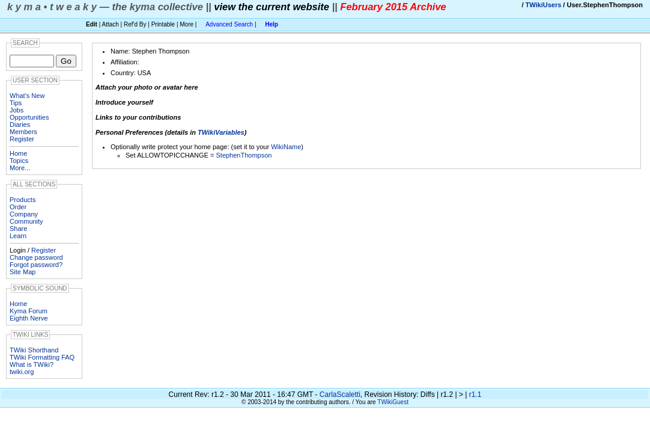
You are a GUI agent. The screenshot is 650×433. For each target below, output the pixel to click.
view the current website (271, 6)
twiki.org (22, 371)
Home (18, 153)
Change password (36, 257)
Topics (19, 160)
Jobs (16, 110)
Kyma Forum (28, 311)
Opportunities (29, 117)
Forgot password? (36, 264)
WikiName (286, 146)
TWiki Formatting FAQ (42, 357)
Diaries (20, 124)
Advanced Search (229, 24)
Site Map (22, 271)
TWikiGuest (393, 402)
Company (24, 214)
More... (20, 167)
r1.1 (475, 394)
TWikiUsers (544, 4)
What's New (27, 95)
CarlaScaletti (340, 394)
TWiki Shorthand (34, 350)
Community (26, 221)
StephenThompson (244, 155)
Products (22, 199)
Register (22, 139)
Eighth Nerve (29, 318)
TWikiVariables (221, 132)
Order (18, 206)
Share (18, 228)
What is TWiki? (31, 364)
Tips (16, 102)
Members (23, 131)
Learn (18, 235)
